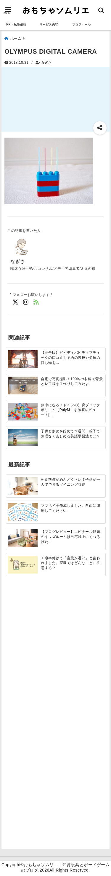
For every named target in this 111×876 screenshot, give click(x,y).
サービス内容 (49, 24)
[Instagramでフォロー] (26, 302)
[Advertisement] (55, 649)
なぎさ (46, 62)
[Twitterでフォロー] (15, 302)
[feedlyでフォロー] (36, 302)
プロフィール (81, 24)
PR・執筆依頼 (16, 24)
